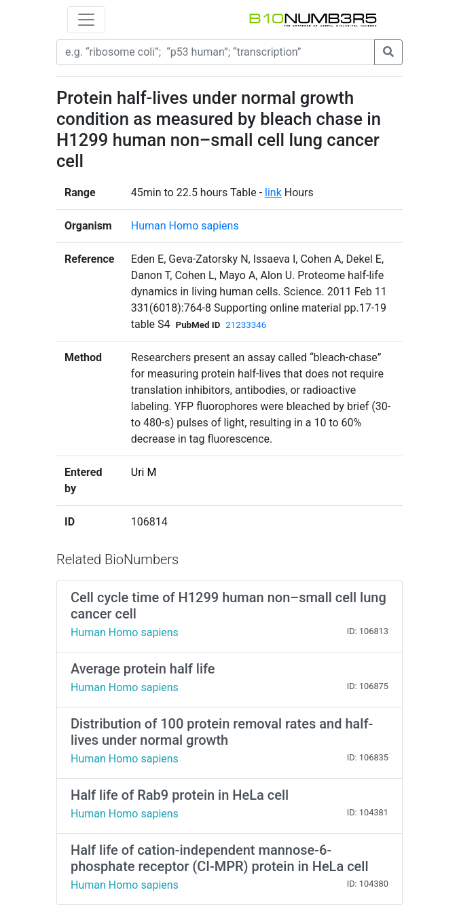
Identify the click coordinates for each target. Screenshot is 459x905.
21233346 (245, 325)
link (273, 192)
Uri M (144, 472)
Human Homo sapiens (185, 225)
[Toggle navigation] (86, 19)
